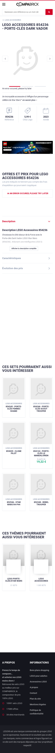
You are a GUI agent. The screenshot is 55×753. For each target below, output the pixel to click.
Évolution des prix (12, 268)
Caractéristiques (11, 258)
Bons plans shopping (39, 670)
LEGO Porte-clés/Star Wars (13, 579)
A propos (34, 687)
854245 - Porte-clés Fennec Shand (14, 407)
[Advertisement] (27, 319)
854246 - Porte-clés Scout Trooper (41, 407)
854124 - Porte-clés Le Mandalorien (41, 452)
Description (8, 221)
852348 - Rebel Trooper (41, 502)
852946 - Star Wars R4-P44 (14, 502)
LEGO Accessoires (41, 579)
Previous (5, 59)
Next (50, 59)
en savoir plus (29, 100)
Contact (33, 693)
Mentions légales (38, 704)
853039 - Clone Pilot (14, 450)
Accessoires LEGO (38, 681)
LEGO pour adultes (38, 676)
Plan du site (35, 699)
